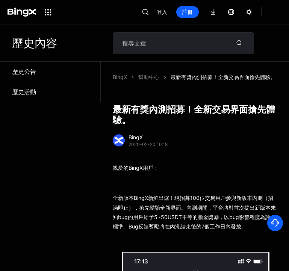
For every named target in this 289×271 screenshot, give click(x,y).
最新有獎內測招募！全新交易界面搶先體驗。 (223, 77)
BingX (120, 77)
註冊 (187, 12)
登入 (162, 12)
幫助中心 (148, 77)
